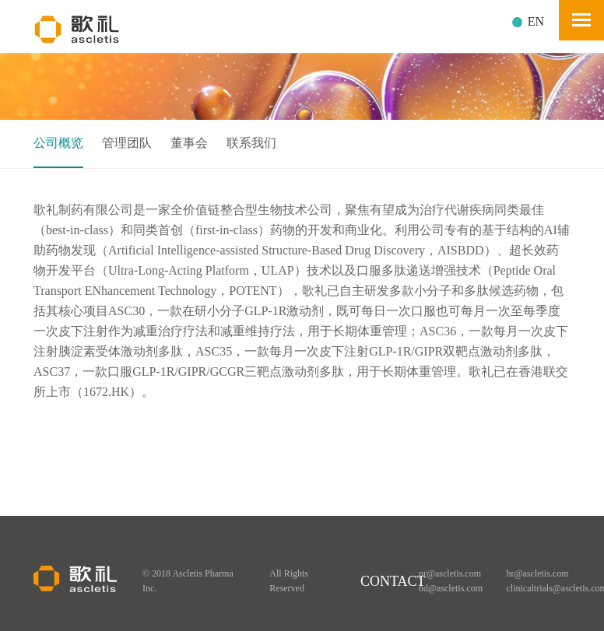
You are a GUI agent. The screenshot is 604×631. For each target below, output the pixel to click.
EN (536, 21)
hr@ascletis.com (538, 573)
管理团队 (127, 142)
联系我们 (251, 142)
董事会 (189, 142)
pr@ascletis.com (450, 573)
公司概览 (58, 142)
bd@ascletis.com (451, 588)
